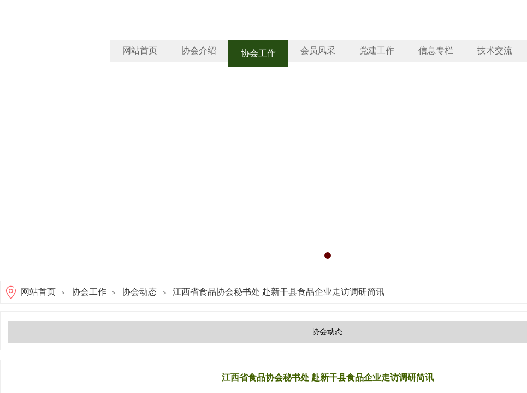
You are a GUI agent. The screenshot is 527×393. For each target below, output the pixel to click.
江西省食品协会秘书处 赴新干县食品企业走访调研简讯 (278, 291)
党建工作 (376, 50)
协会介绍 (198, 50)
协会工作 (258, 53)
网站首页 (139, 50)
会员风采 (317, 50)
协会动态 (139, 291)
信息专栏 (435, 50)
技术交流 (494, 50)
